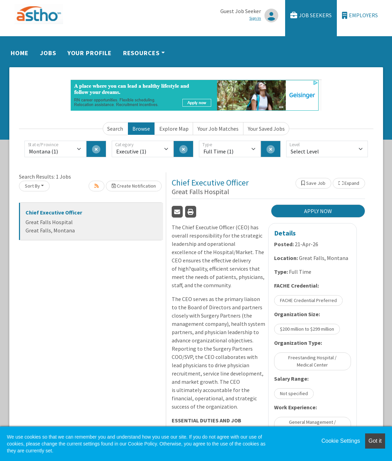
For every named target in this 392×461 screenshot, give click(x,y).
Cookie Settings (340, 441)
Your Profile (90, 53)
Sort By (32, 186)
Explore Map (174, 128)
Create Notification (134, 186)
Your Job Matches (218, 128)
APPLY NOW (318, 211)
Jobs (48, 53)
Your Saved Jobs (266, 128)
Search (115, 128)
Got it (375, 441)
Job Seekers (311, 15)
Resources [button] (141, 53)
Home (20, 53)
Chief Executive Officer (54, 212)
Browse (141, 128)
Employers (360, 15)
